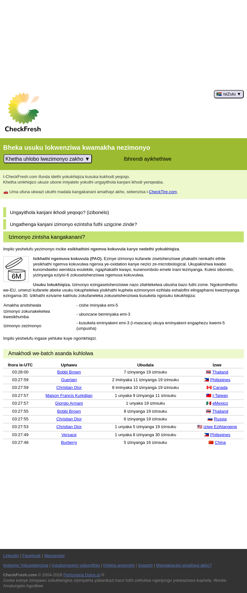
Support (145, 565)
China (220, 442)
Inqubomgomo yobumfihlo (76, 565)
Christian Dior (69, 387)
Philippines (220, 379)
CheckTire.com (163, 191)
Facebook (32, 555)
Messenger (54, 555)
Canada (220, 387)
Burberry (69, 442)
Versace (69, 434)
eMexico (220, 403)
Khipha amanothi (119, 565)
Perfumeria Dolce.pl (81, 574)
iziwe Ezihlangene (220, 426)
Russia (220, 419)
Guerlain (69, 379)
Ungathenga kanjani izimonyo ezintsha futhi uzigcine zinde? (73, 224)
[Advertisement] (123, 45)
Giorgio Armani (69, 403)
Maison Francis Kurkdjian (69, 395)
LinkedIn (11, 555)
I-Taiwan (220, 395)
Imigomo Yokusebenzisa (25, 565)
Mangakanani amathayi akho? (184, 565)
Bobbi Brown (69, 372)
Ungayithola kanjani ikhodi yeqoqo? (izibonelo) (59, 212)
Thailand (220, 372)
